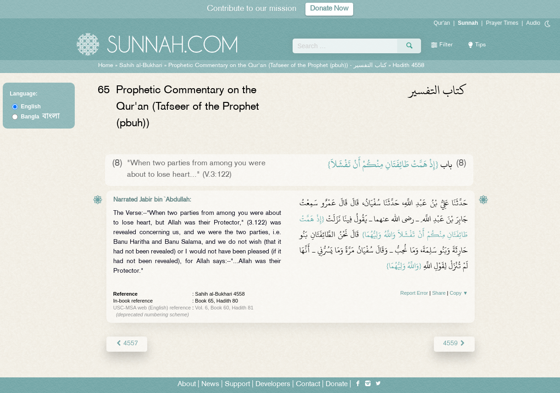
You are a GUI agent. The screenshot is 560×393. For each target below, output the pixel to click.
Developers (272, 384)
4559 (454, 344)
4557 (127, 344)
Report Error (414, 293)
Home (105, 65)
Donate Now (329, 9)
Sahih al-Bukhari (140, 65)
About (186, 384)
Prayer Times (502, 23)
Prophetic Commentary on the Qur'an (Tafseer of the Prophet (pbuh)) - (278, 65)
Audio (533, 23)
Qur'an (442, 23)
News (210, 384)
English (30, 106)
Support (237, 384)
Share (438, 293)
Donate (337, 384)
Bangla (40, 116)
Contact (308, 384)
